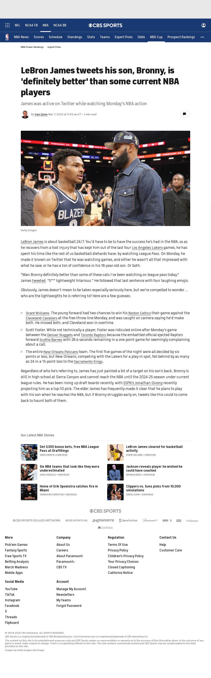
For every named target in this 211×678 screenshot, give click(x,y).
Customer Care (170, 550)
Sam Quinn (41, 114)
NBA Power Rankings (32, 47)
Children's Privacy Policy (126, 556)
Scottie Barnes (51, 339)
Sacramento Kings (89, 361)
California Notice (120, 573)
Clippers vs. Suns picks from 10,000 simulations (153, 488)
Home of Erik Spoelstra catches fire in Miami (69, 488)
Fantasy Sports (16, 550)
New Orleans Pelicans (61, 352)
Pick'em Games (16, 545)
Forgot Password (68, 606)
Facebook (12, 606)
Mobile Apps (14, 573)
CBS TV (61, 567)
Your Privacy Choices (123, 562)
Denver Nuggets (60, 335)
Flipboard (12, 623)
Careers (62, 550)
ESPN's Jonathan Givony (143, 383)
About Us (63, 545)
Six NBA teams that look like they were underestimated (69, 469)
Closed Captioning (121, 567)
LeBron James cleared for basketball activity (154, 449)
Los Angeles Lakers (147, 247)
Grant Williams (38, 313)
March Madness (16, 567)
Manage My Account (71, 589)
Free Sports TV (16, 556)
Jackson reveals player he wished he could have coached (154, 469)
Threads (11, 617)
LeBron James (32, 241)
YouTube (11, 589)
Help (162, 545)
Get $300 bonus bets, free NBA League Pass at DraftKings (69, 449)
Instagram (12, 600)
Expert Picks (54, 47)
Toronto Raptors (94, 335)
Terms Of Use (118, 545)
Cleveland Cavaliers (48, 318)
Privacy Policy (118, 550)
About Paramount (69, 556)
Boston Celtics (141, 313)
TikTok (9, 595)
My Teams (63, 600)
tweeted (39, 280)
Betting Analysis (17, 562)
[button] (202, 37)
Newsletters (65, 595)
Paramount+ (65, 562)
